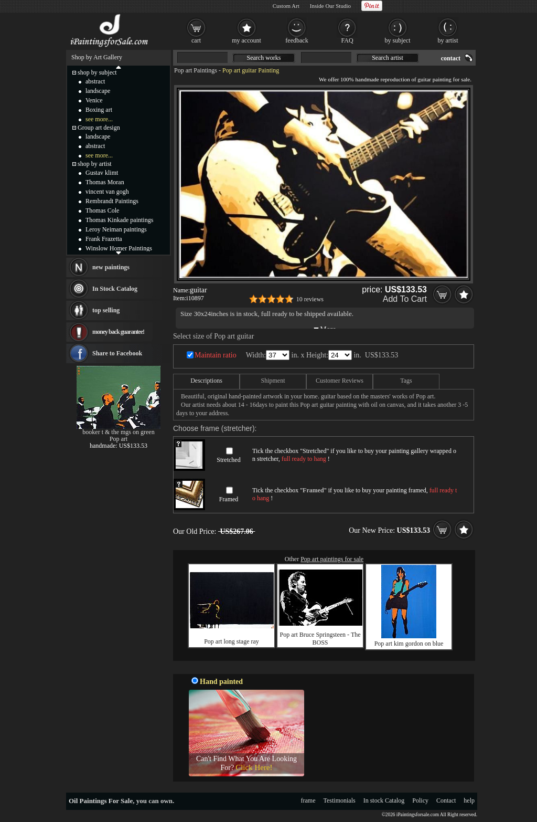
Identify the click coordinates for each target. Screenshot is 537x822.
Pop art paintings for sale (331, 559)
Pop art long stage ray (231, 641)
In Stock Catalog (114, 288)
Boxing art (98, 109)
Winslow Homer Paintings (118, 248)
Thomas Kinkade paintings (119, 220)
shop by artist (95, 163)
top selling (106, 310)
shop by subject (97, 72)
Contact (446, 800)
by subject (398, 40)
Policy (420, 800)
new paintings (111, 267)
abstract (95, 81)
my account (246, 40)
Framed (229, 499)
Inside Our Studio (330, 6)
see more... (99, 119)
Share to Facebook (117, 353)
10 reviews (310, 299)
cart (196, 40)
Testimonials (340, 800)
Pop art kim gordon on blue (409, 643)
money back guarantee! (118, 331)
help (469, 800)
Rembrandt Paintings (111, 201)
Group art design (99, 127)
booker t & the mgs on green (118, 432)
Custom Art (286, 6)
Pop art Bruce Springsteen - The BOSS (320, 638)
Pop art (118, 438)
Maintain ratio (216, 355)
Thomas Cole (102, 210)
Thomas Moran (104, 182)
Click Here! (253, 767)
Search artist (387, 57)
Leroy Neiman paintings (116, 229)
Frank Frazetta (103, 239)
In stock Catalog (384, 800)
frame (308, 800)
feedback (296, 40)
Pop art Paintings (195, 70)
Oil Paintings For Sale (101, 801)
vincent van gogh (107, 191)
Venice (94, 100)
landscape (97, 90)
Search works (264, 57)
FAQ (347, 40)
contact (450, 58)
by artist (448, 40)
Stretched (228, 459)
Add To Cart (405, 298)
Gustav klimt (101, 172)
